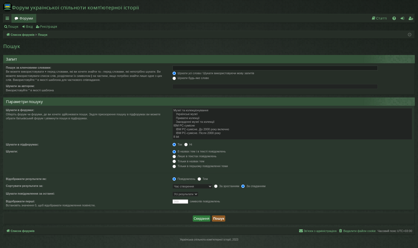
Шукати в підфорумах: (22, 144)
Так (177, 144)
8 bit (292, 137)
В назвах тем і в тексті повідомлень (199, 151)
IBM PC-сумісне (292, 126)
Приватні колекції (292, 118)
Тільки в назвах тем (188, 161)
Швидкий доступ (8, 19)
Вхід (29, 26)
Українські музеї (292, 114)
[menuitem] (379, 18)
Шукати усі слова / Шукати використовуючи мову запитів (213, 73)
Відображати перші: (20, 201)
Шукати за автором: (20, 86)
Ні (188, 144)
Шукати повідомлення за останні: (30, 193)
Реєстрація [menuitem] (412, 19)
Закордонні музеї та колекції (292, 122)
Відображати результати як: (26, 178)
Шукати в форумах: (20, 110)
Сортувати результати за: (24, 185)
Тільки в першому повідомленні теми (200, 166)
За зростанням (226, 186)
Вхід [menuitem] (404, 19)
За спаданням (253, 186)
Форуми (26, 18)
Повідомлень (183, 178)
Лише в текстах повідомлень (194, 156)
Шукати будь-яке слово (190, 78)
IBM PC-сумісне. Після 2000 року (292, 133)
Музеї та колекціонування (292, 110)
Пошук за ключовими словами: (28, 67)
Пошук (13, 26)
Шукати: (12, 151)
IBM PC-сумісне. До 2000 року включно (292, 129)
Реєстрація (48, 26)
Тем (203, 178)
